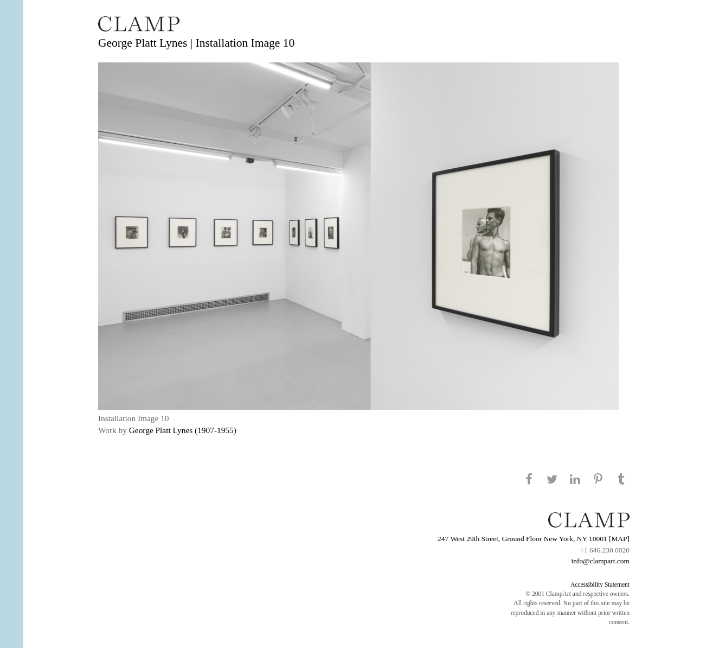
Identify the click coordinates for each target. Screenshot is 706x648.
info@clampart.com (600, 561)
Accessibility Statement (600, 584)
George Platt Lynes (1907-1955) (182, 430)
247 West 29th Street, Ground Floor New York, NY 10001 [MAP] (534, 539)
